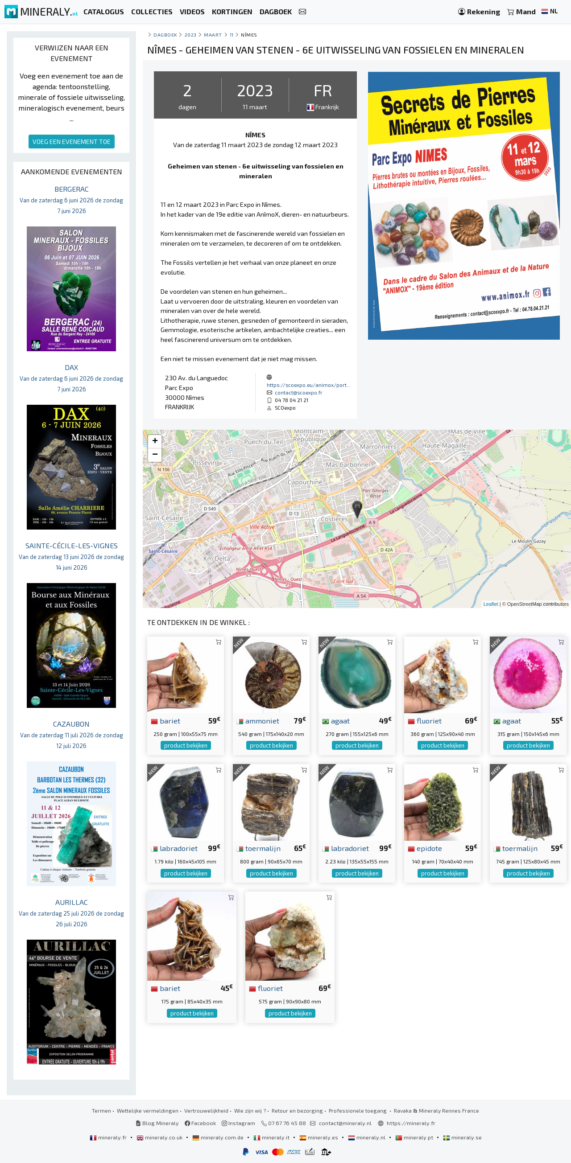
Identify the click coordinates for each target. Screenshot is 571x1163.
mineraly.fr (109, 1137)
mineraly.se (462, 1137)
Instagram (238, 1123)
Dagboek (165, 34)
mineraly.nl (367, 1137)
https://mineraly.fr (411, 1123)
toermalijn (258, 847)
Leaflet (491, 604)
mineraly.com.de (218, 1137)
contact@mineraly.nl (345, 1123)
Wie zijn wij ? (250, 1110)
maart (213, 34)
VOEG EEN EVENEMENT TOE (72, 141)
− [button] (155, 455)
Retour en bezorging (297, 1110)
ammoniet (257, 720)
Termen (101, 1110)
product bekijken (185, 745)
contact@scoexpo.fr (299, 392)
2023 (191, 34)
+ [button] (155, 441)
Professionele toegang (358, 1110)
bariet (165, 720)
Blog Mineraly (157, 1123)
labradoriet (174, 847)
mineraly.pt (414, 1137)
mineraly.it (272, 1137)
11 (232, 34)
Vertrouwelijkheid (206, 1110)
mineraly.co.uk (160, 1137)
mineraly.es (319, 1137)
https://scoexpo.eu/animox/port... (309, 385)
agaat (336, 720)
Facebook (200, 1123)
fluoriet (425, 720)
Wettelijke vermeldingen (147, 1110)
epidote (425, 847)
